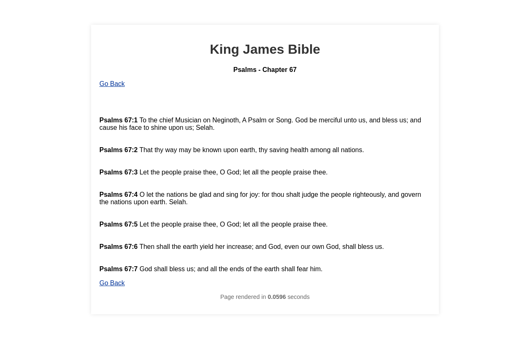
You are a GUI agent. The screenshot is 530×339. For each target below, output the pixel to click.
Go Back (112, 83)
